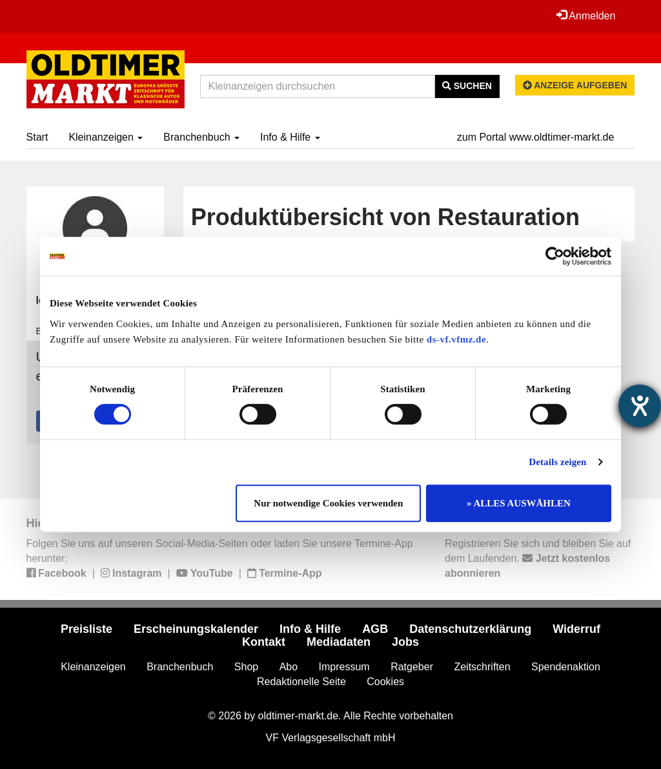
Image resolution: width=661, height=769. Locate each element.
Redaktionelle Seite (301, 681)
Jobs (405, 641)
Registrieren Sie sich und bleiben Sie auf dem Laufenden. (538, 558)
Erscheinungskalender (196, 629)
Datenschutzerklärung (470, 629)
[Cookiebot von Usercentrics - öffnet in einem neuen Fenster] (554, 256)
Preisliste (86, 629)
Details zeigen (557, 462)
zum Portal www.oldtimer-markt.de (536, 137)
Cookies (385, 681)
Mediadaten (339, 641)
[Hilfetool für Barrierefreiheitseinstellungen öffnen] (639, 405)
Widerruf (576, 629)
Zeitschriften (482, 666)
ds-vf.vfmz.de (456, 339)
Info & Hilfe (290, 137)
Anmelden (586, 15)
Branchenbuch (201, 137)
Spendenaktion (565, 666)
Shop (246, 666)
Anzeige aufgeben (575, 85)
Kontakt (263, 641)
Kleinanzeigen (105, 137)
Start (37, 137)
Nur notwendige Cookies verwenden (328, 503)
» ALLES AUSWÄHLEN (519, 503)
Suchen (467, 86)
